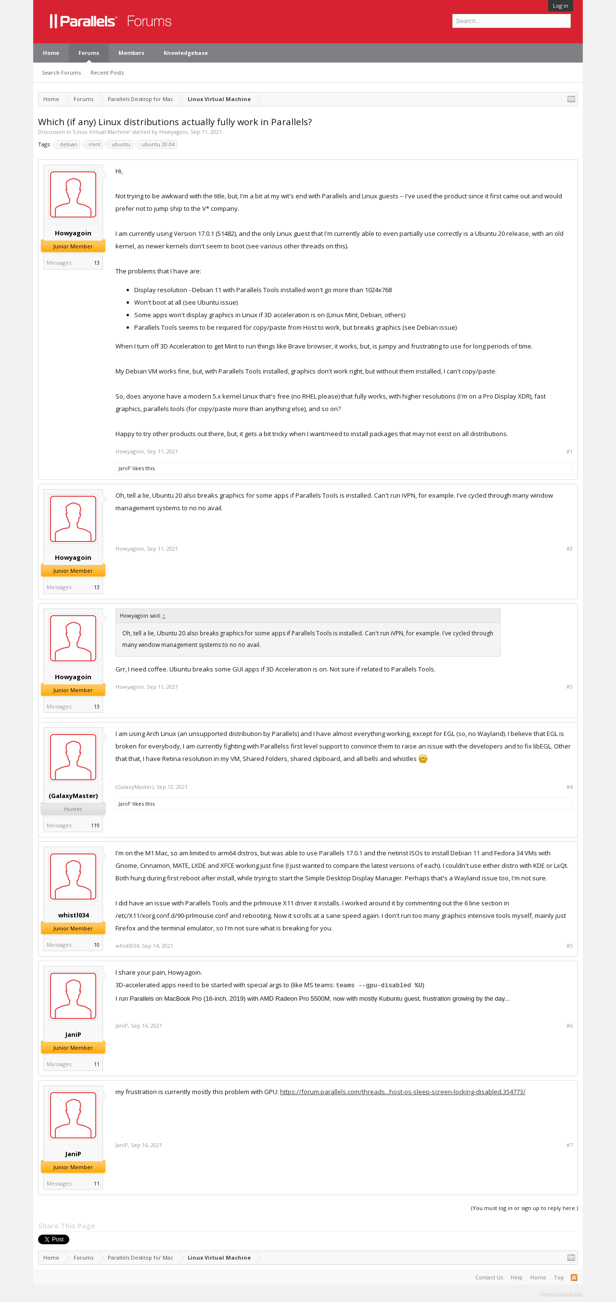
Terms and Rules (561, 1293)
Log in (560, 5)
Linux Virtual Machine (101, 131)
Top (559, 1277)
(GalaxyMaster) (73, 795)
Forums (88, 52)
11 (97, 1064)
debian (67, 144)
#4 (569, 787)
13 (97, 262)
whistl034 (73, 915)
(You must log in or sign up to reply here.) (524, 1208)
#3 (569, 686)
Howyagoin (173, 131)
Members (131, 52)
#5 (569, 945)
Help (517, 1277)
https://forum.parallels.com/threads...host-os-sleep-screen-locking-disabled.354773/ (403, 1091)
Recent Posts (107, 72)
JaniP (124, 468)
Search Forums (61, 72)
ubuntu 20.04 (157, 144)
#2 (569, 548)
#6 (569, 1025)
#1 (569, 451)
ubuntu (119, 144)
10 (97, 944)
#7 (569, 1145)
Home (51, 52)
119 (95, 825)
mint (93, 144)
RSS (574, 1277)
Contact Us (489, 1277)
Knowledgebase (186, 52)
